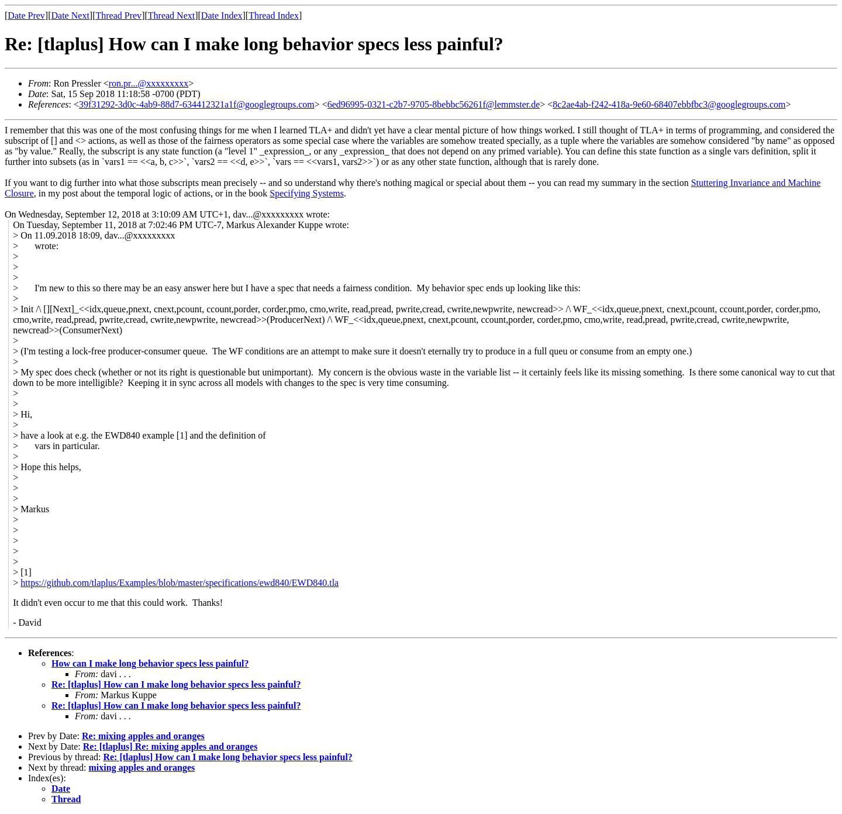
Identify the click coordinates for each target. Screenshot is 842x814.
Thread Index (274, 15)
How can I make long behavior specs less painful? (150, 663)
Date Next (70, 15)
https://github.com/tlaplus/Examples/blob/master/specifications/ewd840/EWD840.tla (179, 583)
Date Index (222, 15)
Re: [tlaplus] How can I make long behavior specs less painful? (176, 684)
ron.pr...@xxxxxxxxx (149, 83)
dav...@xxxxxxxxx (140, 235)
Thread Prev (118, 15)
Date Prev (26, 15)
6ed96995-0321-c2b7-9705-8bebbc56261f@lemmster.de (433, 104)
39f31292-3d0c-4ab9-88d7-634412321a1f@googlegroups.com (197, 104)
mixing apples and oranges (142, 767)
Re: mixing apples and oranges (143, 736)
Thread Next (171, 15)
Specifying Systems (307, 193)
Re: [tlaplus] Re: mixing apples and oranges (170, 746)
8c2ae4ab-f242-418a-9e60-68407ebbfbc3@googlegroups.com (669, 104)
